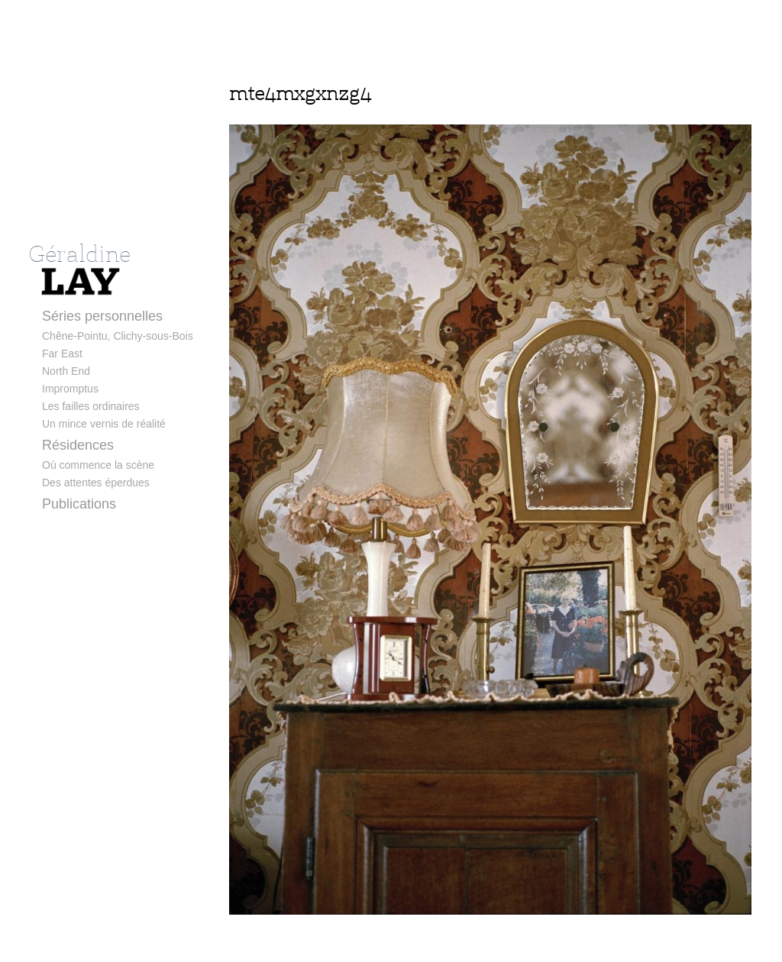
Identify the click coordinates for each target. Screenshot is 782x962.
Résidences (78, 445)
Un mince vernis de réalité (104, 424)
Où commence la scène (98, 465)
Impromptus (70, 389)
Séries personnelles (102, 316)
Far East (62, 353)
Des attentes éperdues (96, 482)
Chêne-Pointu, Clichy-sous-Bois (117, 336)
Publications (79, 504)
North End (66, 371)
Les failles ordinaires (91, 406)
